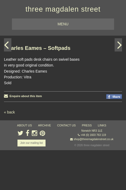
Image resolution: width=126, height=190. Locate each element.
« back (9, 112)
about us (24, 125)
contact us (66, 125)
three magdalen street (63, 9)
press (87, 125)
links (102, 125)
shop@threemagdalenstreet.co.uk (93, 139)
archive (44, 125)
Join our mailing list (31, 142)
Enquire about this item (23, 96)
